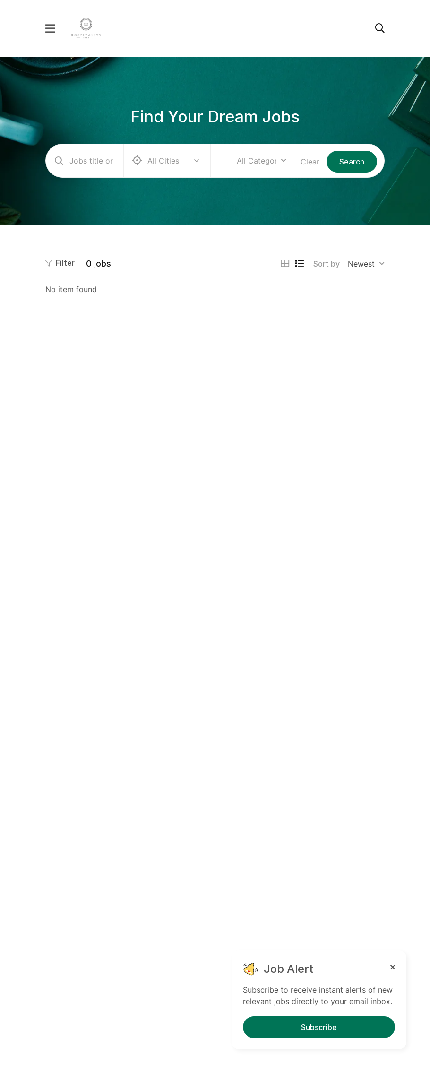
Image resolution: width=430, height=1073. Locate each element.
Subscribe (319, 1027)
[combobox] (261, 160)
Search (351, 161)
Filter (60, 263)
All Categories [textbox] (256, 160)
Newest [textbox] (361, 263)
